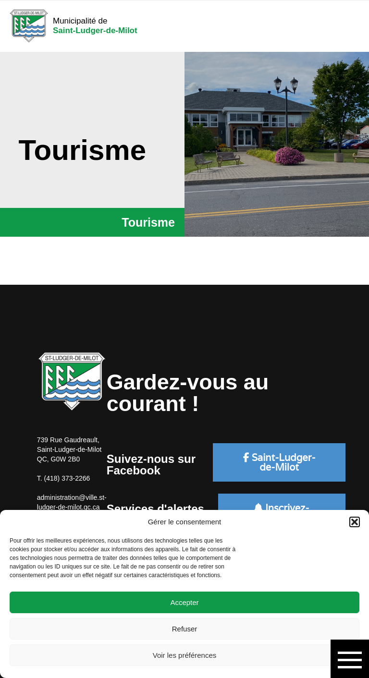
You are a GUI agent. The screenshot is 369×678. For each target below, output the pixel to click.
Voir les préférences (185, 655)
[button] (354, 522)
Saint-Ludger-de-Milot (279, 462)
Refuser (184, 629)
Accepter (184, 602)
